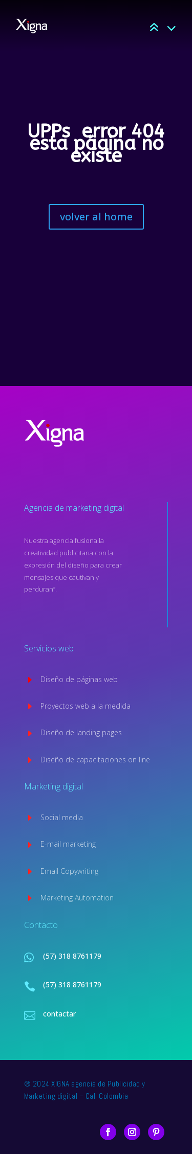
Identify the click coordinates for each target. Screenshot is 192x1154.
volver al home (96, 216)
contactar (59, 1014)
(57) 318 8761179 (72, 956)
